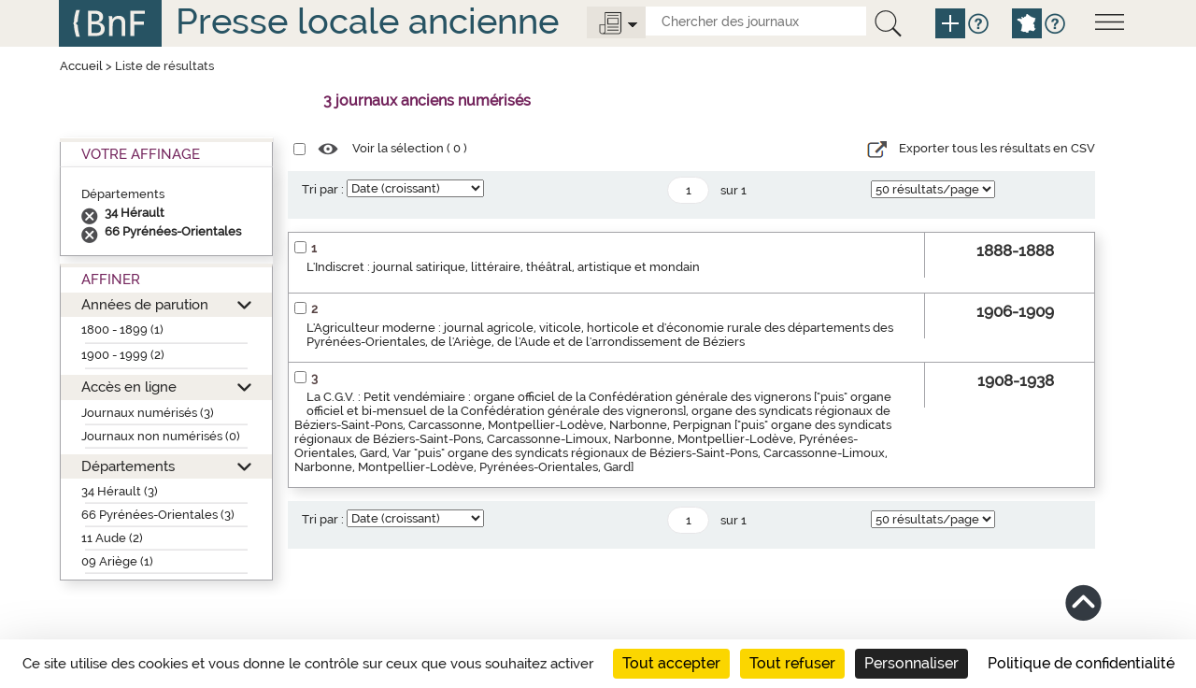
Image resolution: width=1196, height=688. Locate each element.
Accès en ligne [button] (129, 386)
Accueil (81, 66)
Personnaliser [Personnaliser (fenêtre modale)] (911, 663)
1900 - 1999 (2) (122, 355)
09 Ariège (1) (117, 561)
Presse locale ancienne (367, 21)
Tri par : (323, 189)
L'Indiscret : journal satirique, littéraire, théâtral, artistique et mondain (503, 267)
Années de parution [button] (144, 304)
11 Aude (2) (112, 538)
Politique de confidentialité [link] (1081, 663)
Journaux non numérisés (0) (160, 436)
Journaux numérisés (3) (147, 413)
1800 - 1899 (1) (122, 329)
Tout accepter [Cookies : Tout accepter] (671, 663)
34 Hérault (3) (119, 491)
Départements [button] (128, 466)
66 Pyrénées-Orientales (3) (158, 515)
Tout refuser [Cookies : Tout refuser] (792, 663)
